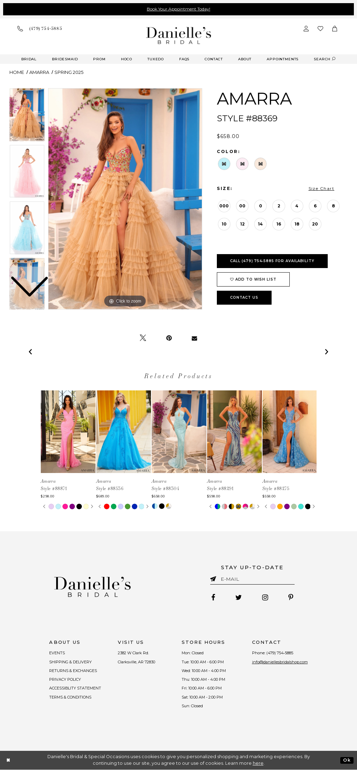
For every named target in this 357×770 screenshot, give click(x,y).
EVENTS (57, 653)
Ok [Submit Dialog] (346, 760)
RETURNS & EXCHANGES (73, 670)
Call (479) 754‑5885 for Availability (272, 261)
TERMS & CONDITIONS (70, 697)
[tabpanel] (125, 199)
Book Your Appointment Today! (178, 9)
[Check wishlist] (320, 28)
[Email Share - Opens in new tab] (194, 338)
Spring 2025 (68, 72)
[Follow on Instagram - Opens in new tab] (265, 598)
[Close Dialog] (8, 760)
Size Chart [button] (321, 188)
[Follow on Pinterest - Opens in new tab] (290, 598)
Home (16, 72)
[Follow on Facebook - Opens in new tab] (213, 598)
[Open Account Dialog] (306, 28)
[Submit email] (214, 578)
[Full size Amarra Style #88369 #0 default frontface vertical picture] (125, 199)
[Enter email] (252, 580)
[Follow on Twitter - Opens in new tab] (238, 598)
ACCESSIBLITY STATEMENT (75, 688)
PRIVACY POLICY (65, 679)
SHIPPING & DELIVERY (70, 662)
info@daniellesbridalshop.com (280, 662)
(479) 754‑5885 (280, 653)
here (258, 763)
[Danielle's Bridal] (178, 35)
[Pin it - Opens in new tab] (169, 338)
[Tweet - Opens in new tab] (143, 338)
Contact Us (244, 297)
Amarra (39, 72)
